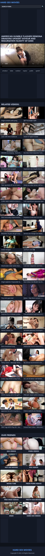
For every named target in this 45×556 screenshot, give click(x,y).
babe (11, 71)
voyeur (25, 71)
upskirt (38, 71)
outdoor (18, 71)
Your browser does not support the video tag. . (22, 56)
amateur (5, 71)
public (31, 71)
